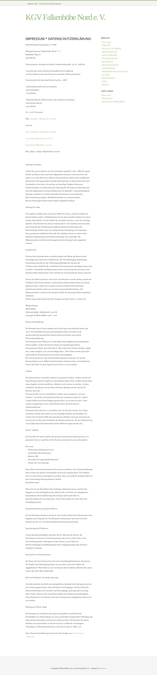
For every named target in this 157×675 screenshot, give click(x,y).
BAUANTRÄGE (107, 62)
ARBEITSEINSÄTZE (109, 52)
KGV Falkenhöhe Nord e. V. (65, 17)
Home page (106, 42)
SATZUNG (106, 75)
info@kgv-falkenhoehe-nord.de (43, 119)
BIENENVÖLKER (108, 78)
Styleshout (102, 668)
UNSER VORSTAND (109, 55)
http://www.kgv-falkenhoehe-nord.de (41, 132)
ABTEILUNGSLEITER (110, 65)
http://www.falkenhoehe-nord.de (39, 139)
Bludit (88, 668)
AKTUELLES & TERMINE (111, 49)
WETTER (105, 85)
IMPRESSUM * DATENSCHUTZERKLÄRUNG (44, 4)
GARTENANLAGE (108, 68)
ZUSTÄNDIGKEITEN (110, 59)
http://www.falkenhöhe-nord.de (39, 145)
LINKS (104, 81)
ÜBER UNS (106, 45)
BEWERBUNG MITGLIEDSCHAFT (115, 72)
